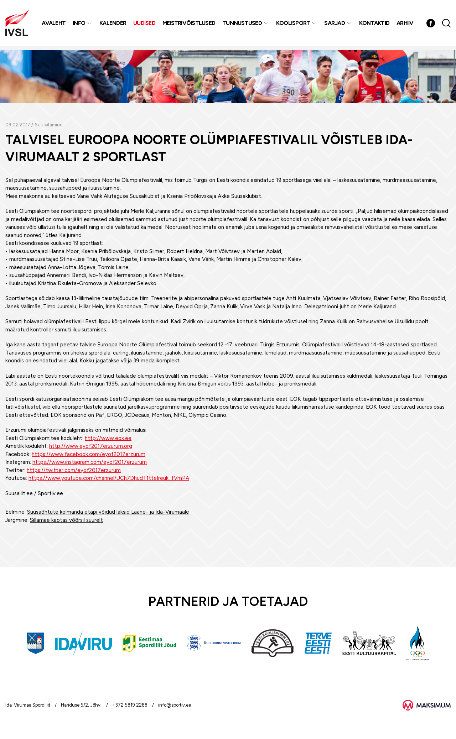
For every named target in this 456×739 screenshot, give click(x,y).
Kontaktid (375, 24)
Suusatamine (48, 124)
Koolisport (294, 24)
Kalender (113, 24)
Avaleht (54, 24)
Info (79, 24)
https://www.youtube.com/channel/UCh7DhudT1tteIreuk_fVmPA (108, 478)
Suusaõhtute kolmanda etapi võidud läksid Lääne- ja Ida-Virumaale (108, 512)
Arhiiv (405, 24)
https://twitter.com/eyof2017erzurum (74, 470)
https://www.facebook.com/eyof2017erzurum (88, 454)
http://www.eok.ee (108, 438)
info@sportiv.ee (174, 705)
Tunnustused (243, 24)
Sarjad (335, 24)
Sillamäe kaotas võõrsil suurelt (66, 520)
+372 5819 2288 (129, 705)
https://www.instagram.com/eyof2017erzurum (89, 462)
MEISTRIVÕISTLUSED (189, 24)
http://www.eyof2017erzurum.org (90, 446)
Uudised (145, 24)
